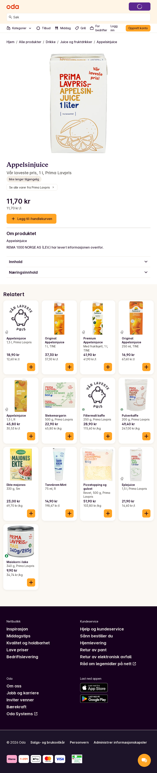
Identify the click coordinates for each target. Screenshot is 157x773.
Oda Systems (22, 713)
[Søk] (10, 17)
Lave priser (18, 649)
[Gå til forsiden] (13, 6)
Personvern (79, 742)
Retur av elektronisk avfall (105, 656)
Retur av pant (93, 649)
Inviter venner (20, 699)
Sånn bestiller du (96, 636)
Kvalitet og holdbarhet (28, 642)
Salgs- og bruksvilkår (47, 742)
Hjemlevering (93, 642)
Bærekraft (16, 706)
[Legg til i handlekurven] (31, 367)
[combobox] (81, 17)
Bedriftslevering (22, 656)
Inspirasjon (17, 629)
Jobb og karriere (23, 692)
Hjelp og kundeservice (102, 629)
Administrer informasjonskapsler (120, 742)
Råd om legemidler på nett (108, 663)
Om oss (14, 686)
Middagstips (18, 636)
